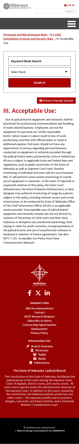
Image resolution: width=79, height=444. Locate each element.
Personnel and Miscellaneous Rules (25, 34)
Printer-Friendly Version (56, 100)
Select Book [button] (19, 72)
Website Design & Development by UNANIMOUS (41, 430)
